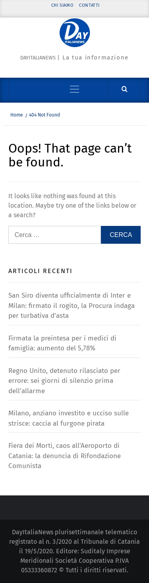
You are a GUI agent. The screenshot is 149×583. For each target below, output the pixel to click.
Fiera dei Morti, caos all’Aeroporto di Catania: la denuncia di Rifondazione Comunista (64, 456)
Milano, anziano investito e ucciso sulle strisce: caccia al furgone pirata (68, 418)
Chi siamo (62, 5)
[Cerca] (125, 89)
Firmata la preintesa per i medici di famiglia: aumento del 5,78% (62, 343)
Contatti (89, 5)
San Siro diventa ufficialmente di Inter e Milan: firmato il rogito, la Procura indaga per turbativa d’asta (71, 305)
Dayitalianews (38, 58)
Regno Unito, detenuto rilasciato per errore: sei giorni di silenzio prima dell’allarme (64, 381)
